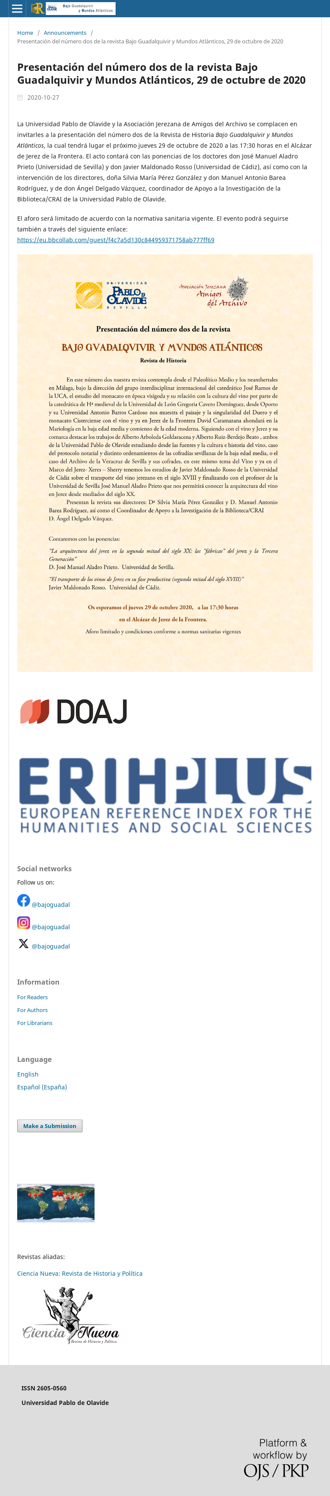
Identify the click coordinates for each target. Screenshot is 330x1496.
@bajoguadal (51, 904)
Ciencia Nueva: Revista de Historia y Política (80, 1273)
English (28, 1074)
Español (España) (42, 1087)
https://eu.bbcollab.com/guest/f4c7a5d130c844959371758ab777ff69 (115, 240)
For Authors (32, 1010)
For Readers (32, 997)
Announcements (65, 32)
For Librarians (34, 1023)
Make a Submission (49, 1126)
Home (25, 32)
